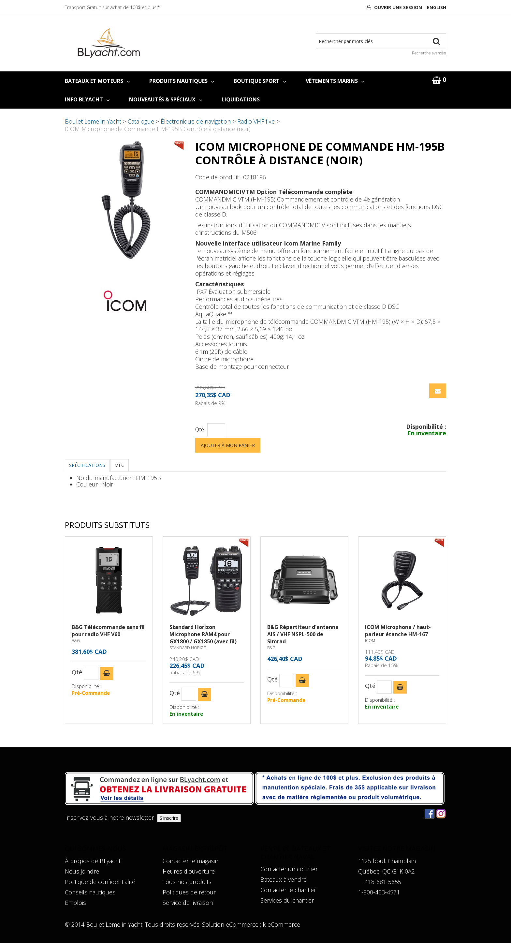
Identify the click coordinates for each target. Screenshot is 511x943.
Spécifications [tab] (87, 465)
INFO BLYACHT (87, 99)
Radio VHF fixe (256, 121)
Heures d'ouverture (189, 871)
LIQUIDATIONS (241, 99)
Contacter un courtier (289, 869)
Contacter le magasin (190, 861)
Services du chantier (287, 900)
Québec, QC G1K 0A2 (386, 871)
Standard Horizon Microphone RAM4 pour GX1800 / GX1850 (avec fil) (203, 634)
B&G (76, 640)
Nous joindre (82, 871)
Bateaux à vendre (283, 879)
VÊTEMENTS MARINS (335, 80)
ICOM (370, 640)
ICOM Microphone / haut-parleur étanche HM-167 (398, 630)
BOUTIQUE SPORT (260, 80)
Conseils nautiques (90, 892)
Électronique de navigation (196, 121)
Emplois (75, 902)
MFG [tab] (119, 465)
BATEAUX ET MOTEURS (97, 80)
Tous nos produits (187, 882)
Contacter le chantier (288, 890)
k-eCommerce (281, 924)
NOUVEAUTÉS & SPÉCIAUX (165, 99)
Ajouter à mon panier (228, 445)
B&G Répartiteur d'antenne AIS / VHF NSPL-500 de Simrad (303, 634)
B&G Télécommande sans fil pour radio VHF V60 (108, 630)
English (436, 7)
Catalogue (141, 121)
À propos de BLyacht (93, 861)
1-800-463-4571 (379, 892)
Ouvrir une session (398, 7)
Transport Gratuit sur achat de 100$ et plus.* (112, 7)
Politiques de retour (189, 892)
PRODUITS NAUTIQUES (181, 80)
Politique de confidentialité (100, 882)
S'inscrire (169, 818)
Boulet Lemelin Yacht (93, 121)
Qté (199, 430)
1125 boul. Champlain (387, 861)
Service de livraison (188, 902)
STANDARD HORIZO (188, 648)
